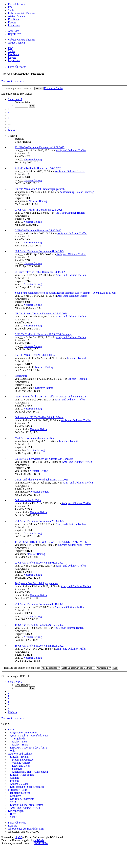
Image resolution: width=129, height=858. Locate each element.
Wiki (12, 750)
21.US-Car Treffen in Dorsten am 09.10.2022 (39, 604)
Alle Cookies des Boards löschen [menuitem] (26, 828)
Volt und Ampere (21, 762)
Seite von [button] (15, 99)
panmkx (23, 192)
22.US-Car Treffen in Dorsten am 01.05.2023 (39, 562)
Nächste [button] (12, 130)
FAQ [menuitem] (10, 7)
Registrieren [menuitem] (14, 33)
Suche (39, 88)
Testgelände (18, 738)
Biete (13, 813)
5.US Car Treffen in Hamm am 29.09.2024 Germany (43, 334)
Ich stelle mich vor (20, 792)
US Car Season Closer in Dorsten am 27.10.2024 (41, 313)
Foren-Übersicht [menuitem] (17, 4)
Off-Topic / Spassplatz (22, 798)
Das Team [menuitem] (13, 19)
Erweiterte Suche (53, 88)
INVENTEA (41, 843)
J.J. (21, 150)
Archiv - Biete (19, 741)
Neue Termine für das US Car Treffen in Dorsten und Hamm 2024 (50, 396)
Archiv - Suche (20, 744)
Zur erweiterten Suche (13, 81)
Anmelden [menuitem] (13, 30)
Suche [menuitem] (11, 10)
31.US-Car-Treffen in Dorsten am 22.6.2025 (38, 209)
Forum (11, 729)
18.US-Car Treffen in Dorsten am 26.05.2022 (39, 645)
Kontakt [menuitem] (12, 825)
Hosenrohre (21, 375)
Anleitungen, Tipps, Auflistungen (30, 771)
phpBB (18, 837)
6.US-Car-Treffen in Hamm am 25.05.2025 (38, 230)
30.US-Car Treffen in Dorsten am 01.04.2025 (39, 251)
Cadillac (14, 777)
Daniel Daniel (26, 378)
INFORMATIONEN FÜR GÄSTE (28, 747)
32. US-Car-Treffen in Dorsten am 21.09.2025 (39, 147)
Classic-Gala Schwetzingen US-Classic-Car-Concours (44, 458)
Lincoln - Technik (76, 358)
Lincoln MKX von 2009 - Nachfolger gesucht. (40, 189)
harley (22, 544)
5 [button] (8, 121)
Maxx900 (24, 482)
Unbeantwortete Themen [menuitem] (21, 13)
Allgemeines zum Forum (23, 732)
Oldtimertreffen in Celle (28, 500)
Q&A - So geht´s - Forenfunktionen (29, 735)
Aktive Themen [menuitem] (16, 16)
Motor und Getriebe (22, 759)
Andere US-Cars (19, 783)
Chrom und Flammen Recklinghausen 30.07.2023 (41, 479)
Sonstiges (17, 768)
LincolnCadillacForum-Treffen (74, 544)
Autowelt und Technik (20, 753)
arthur (22, 441)
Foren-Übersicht (17, 822)
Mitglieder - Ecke (17, 789)
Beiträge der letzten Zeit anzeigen (32, 667)
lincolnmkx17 (26, 358)
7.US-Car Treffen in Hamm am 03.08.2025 (38, 168)
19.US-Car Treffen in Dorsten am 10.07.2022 (39, 624)
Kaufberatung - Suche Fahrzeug (76, 192)
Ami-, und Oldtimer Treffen (71, 150)
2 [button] (8, 111)
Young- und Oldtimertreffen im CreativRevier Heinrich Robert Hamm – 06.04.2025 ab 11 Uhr (65, 292)
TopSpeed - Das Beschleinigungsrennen (36, 583)
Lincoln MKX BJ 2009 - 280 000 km (35, 355)
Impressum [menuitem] (14, 25)
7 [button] (8, 127)
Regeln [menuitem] (12, 22)
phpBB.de (38, 840)
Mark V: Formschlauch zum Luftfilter (35, 438)
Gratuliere (15, 795)
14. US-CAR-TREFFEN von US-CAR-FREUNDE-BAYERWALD (51, 541)
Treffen (12, 801)
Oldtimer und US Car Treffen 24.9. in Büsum (39, 417)
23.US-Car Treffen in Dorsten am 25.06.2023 (39, 521)
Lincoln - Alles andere (22, 774)
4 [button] (8, 118)
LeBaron (24, 461)
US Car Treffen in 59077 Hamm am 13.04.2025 (40, 272)
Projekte (14, 780)
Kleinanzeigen (16, 810)
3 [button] (8, 115)
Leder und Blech (21, 765)
